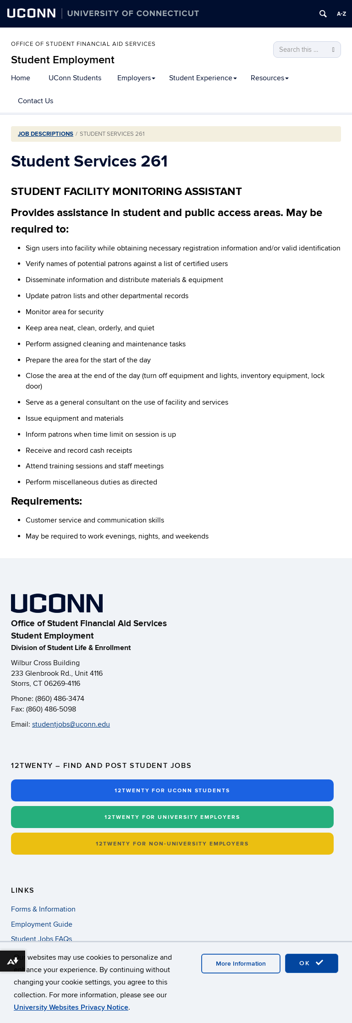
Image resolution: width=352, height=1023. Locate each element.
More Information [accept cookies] (241, 963)
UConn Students (75, 78)
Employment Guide (41, 924)
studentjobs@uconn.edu (71, 724)
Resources (270, 78)
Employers (136, 78)
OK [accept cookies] (311, 963)
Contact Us (35, 101)
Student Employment (63, 60)
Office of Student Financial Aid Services (83, 44)
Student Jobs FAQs (41, 939)
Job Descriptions (45, 134)
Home (20, 78)
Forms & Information (43, 909)
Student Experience (203, 78)
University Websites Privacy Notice (71, 1007)
